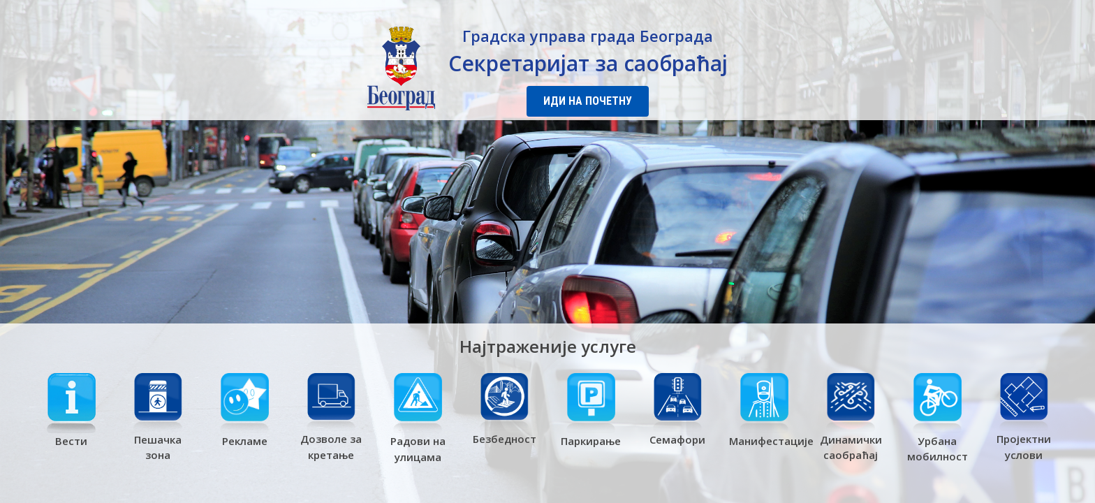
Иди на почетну (587, 101)
